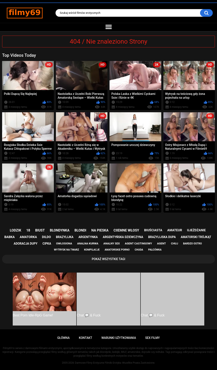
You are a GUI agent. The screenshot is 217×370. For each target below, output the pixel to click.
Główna (63, 338)
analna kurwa (87, 243)
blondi (80, 230)
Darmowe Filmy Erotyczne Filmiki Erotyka (98, 362)
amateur (174, 230)
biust (40, 230)
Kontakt (85, 338)
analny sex (111, 243)
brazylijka (64, 237)
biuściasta (153, 230)
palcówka (154, 249)
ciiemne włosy (126, 230)
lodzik (15, 230)
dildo (46, 237)
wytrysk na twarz (66, 249)
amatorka (28, 237)
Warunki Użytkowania (118, 338)
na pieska (99, 230)
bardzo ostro (192, 243)
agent (161, 243)
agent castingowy (138, 243)
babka (9, 237)
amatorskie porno (117, 249)
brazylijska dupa (162, 237)
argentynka (88, 237)
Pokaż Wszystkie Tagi (108, 259)
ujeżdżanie (196, 230)
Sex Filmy (152, 338)
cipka (47, 243)
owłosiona (64, 243)
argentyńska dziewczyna (123, 237)
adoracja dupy (26, 243)
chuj (174, 243)
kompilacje (92, 249)
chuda (139, 249)
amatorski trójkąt (196, 237)
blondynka (60, 230)
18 (28, 230)
